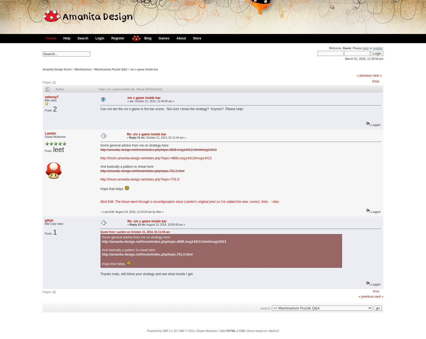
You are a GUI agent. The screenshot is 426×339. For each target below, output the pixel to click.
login (365, 48)
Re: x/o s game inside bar (146, 134)
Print (375, 81)
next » (377, 75)
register (378, 48)
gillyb (49, 220)
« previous (364, 75)
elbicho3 (273, 330)
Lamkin (50, 133)
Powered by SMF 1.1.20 (162, 330)
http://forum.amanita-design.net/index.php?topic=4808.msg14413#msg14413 (155, 158)
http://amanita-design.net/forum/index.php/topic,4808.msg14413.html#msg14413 (158, 150)
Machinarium (83, 69)
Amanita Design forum (57, 69)
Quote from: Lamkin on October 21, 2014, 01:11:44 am (135, 232)
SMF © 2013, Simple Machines (198, 330)
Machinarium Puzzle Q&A (111, 69)
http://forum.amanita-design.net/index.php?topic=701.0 (139, 179)
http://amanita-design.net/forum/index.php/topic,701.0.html (142, 171)
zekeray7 (52, 97)
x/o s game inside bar (144, 69)
